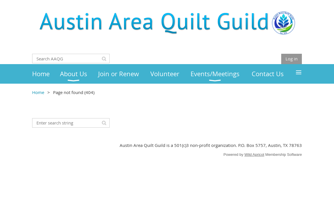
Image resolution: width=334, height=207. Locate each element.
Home (38, 92)
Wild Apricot (254, 154)
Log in (292, 59)
